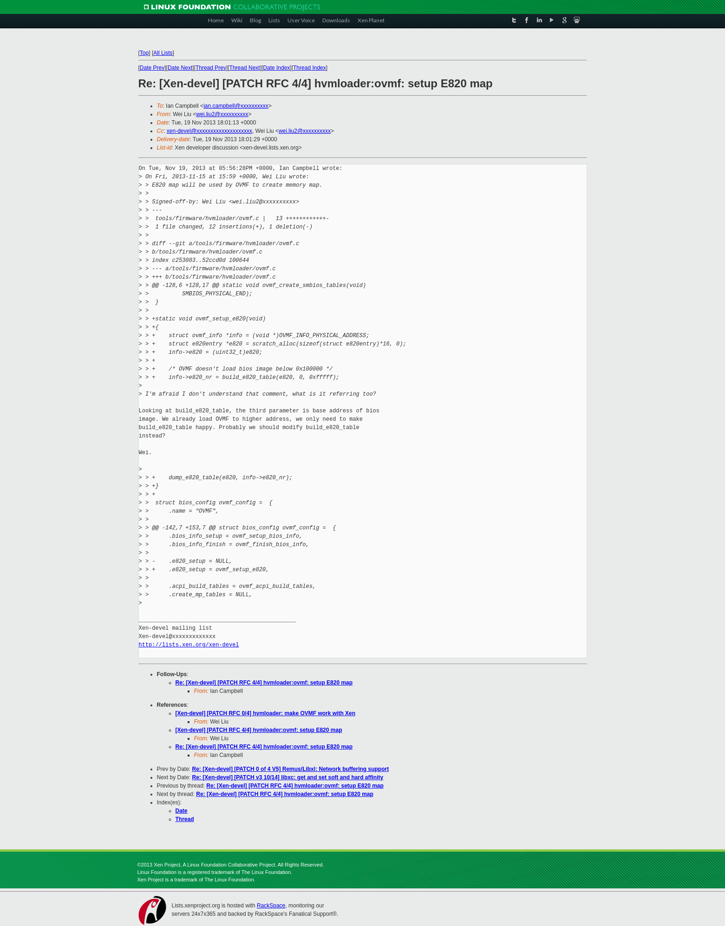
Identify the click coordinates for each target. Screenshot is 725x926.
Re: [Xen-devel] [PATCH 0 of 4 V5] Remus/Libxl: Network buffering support (290, 769)
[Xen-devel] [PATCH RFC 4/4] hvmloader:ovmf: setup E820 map (259, 730)
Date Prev (152, 68)
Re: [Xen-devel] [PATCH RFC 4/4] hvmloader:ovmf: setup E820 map (264, 682)
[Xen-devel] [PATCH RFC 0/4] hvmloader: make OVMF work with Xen (266, 713)
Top (144, 53)
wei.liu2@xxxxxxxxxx (222, 114)
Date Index (276, 68)
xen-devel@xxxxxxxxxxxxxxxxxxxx (209, 131)
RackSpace (271, 905)
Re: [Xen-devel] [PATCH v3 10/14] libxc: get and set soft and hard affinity (288, 777)
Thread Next (244, 68)
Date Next (180, 68)
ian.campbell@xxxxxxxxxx (235, 106)
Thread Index (309, 68)
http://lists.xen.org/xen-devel (189, 645)
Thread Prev (211, 68)
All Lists (162, 53)
